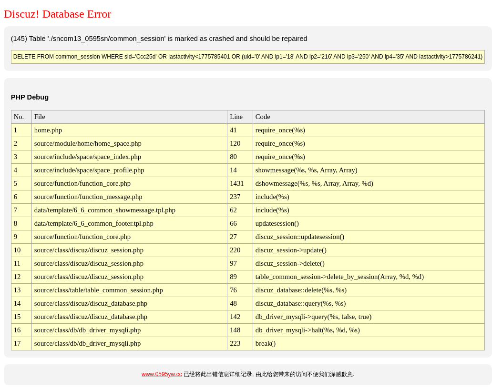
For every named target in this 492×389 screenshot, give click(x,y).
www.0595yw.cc (162, 374)
